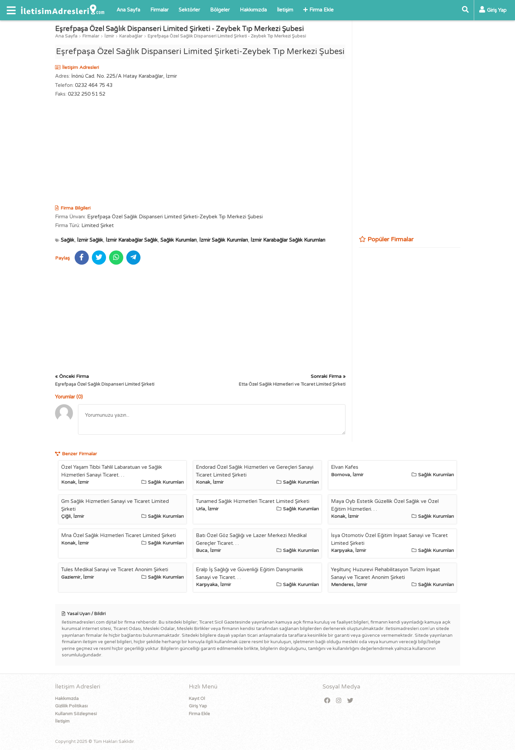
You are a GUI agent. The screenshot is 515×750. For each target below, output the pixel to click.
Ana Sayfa (128, 10)
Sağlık (67, 240)
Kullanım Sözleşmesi (76, 714)
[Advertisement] (200, 152)
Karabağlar (131, 36)
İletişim (285, 10)
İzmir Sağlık (90, 240)
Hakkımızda (253, 10)
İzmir (109, 36)
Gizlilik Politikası (71, 706)
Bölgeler (220, 10)
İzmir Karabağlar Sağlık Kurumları (288, 240)
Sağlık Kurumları (178, 240)
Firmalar (159, 10)
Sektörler (189, 10)
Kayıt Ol (197, 698)
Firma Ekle (318, 10)
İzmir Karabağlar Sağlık (132, 240)
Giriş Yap (198, 706)
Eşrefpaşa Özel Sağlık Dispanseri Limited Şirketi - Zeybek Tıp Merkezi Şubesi (227, 36)
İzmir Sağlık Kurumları (223, 240)
